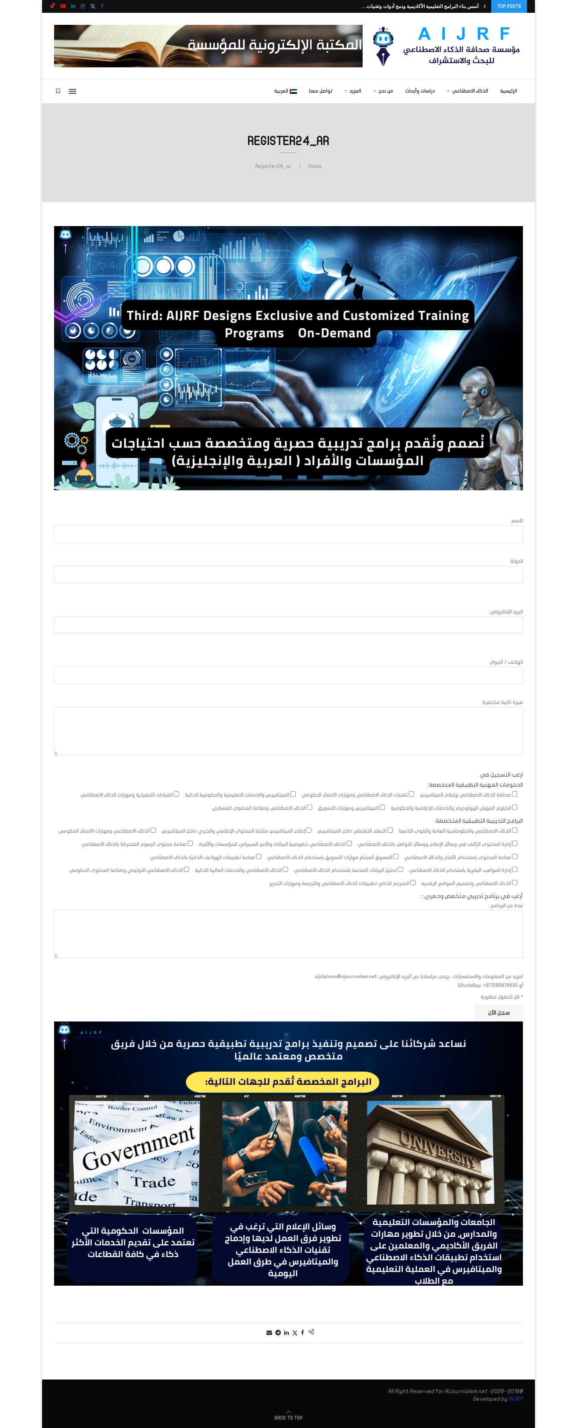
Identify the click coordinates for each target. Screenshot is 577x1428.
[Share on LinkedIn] (286, 1332)
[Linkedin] (73, 6)
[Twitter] (92, 6)
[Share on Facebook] (302, 1332)
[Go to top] (288, 1418)
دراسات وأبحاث (420, 91)
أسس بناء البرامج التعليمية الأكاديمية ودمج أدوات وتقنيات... (420, 6)
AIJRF (515, 1399)
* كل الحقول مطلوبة (501, 997)
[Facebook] (102, 6)
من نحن (385, 91)
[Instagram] (83, 6)
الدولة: (288, 570)
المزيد (355, 91)
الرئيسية (508, 91)
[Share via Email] (269, 1332)
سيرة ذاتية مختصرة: (288, 707)
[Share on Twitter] (295, 1333)
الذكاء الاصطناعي (470, 91)
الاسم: (288, 530)
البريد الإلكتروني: (288, 621)
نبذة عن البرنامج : (288, 910)
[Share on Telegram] (278, 1332)
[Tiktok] (52, 6)
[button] (485, 6)
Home (315, 166)
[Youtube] (63, 6)
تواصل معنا (320, 91)
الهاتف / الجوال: (288, 671)
